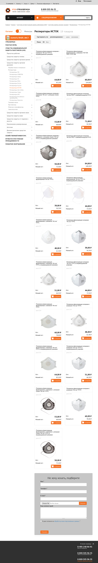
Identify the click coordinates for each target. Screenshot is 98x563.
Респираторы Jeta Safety (17, 90)
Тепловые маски (13, 102)
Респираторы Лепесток (16, 100)
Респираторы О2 (14, 79)
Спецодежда (10, 42)
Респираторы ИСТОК (15, 88)
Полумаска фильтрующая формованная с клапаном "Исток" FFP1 (46, 221)
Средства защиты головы (15, 56)
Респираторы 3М (14, 72)
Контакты (56, 3)
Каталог (24, 18)
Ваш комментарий (46, 506)
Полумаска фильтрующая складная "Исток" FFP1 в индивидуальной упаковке (77, 263)
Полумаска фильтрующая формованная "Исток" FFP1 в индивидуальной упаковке (75, 179)
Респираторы (73, 25)
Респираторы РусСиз (15, 85)
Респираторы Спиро (15, 92)
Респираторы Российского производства (17, 97)
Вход (79, 1)
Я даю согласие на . (60, 521)
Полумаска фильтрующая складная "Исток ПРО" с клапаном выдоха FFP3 (78, 136)
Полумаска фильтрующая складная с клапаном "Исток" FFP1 (78, 305)
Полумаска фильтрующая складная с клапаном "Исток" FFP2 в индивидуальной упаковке (47, 52)
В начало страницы (85, 544)
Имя (42, 481)
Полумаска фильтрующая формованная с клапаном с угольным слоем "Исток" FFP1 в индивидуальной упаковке (47, 432)
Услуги (26, 3)
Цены (32, 3)
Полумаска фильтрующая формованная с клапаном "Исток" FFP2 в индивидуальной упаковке (47, 347)
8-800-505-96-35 (48, 9)
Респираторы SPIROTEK (16, 74)
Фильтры (28, 31)
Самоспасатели (13, 109)
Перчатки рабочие (13, 53)
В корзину (57, 86)
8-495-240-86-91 (84, 546)
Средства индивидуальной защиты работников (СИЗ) (32, 25)
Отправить (44, 532)
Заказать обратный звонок (84, 561)
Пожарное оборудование (15, 144)
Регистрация (87, 1)
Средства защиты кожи (15, 116)
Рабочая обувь (11, 45)
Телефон (43, 488)
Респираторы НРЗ (15, 94)
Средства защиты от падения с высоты (17, 120)
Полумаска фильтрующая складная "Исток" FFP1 (77, 220)
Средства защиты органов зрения (18, 60)
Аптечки (10, 127)
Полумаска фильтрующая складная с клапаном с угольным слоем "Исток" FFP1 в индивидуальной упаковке (47, 137)
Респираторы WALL (15, 81)
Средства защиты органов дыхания (58, 25)
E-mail (43, 496)
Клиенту (18, 3)
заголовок (74, 37)
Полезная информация (43, 3)
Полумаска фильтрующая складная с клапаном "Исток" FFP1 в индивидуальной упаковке (78, 347)
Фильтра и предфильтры (15, 107)
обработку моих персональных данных (66, 521)
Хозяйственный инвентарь (15, 136)
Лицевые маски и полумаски (16, 67)
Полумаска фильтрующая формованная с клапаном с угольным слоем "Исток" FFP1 (47, 389)
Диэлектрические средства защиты (16, 131)
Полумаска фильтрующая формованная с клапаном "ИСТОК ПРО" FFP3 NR (77, 52)
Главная (7, 25)
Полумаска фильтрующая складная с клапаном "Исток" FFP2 (78, 389)
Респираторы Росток (15, 83)
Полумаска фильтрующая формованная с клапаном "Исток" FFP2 (46, 305)
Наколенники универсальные (17, 124)
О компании (9, 3)
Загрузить (82, 503)
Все (47, 42)
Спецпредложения (51, 18)
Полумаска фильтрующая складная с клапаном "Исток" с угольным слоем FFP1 (47, 94)
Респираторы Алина (15, 76)
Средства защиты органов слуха (18, 113)
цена (68, 37)
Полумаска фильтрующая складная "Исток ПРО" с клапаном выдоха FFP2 (78, 94)
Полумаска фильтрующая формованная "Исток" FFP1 (44, 178)
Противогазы (12, 105)
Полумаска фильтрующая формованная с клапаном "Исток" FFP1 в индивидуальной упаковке (47, 263)
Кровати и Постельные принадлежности (14, 140)
